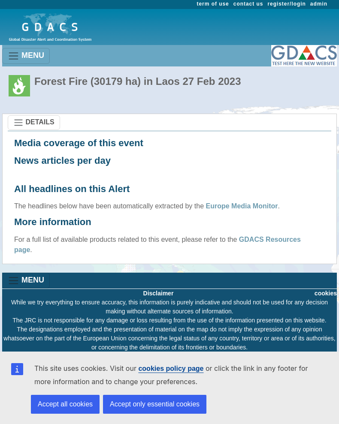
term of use (213, 4)
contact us (248, 4)
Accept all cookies (65, 404)
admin (318, 4)
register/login (286, 4)
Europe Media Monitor (242, 206)
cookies (326, 293)
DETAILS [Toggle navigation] (33, 122)
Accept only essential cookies (155, 404)
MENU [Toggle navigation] (26, 56)
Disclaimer (158, 293)
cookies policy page (170, 368)
